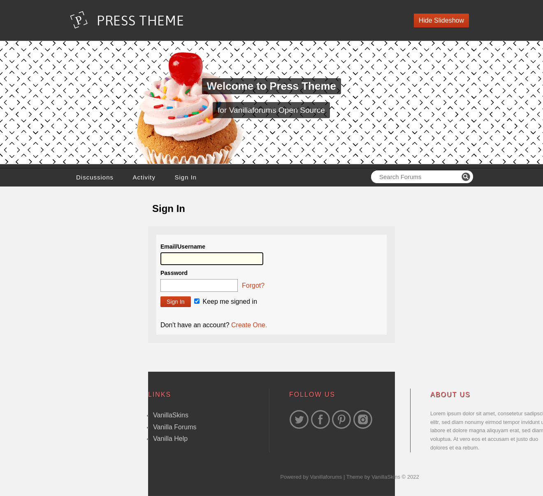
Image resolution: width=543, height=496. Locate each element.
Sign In (185, 177)
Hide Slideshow (441, 20)
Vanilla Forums (175, 427)
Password (174, 273)
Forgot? (253, 285)
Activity (143, 177)
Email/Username (182, 246)
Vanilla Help (170, 438)
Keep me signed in (225, 301)
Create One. (249, 324)
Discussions (95, 177)
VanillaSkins (170, 415)
